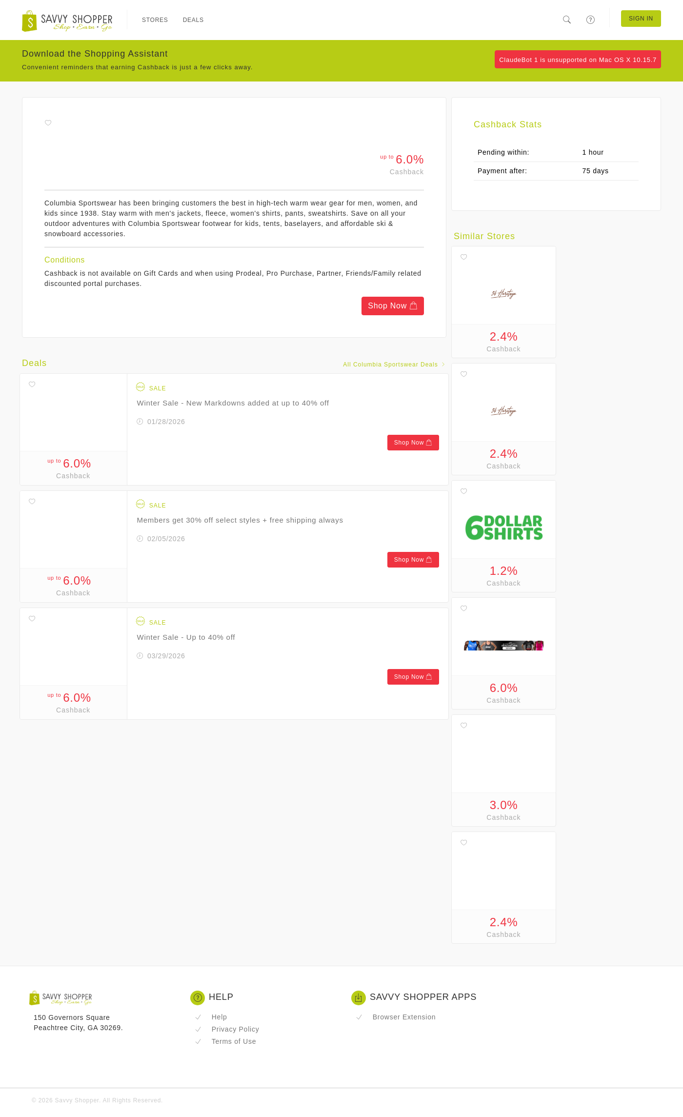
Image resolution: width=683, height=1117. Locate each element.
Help (211, 1017)
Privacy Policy (227, 1029)
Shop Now (393, 306)
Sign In (641, 18)
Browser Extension (396, 1017)
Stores (155, 20)
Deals (193, 20)
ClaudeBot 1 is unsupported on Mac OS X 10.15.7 (578, 59)
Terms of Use (225, 1041)
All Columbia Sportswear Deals (394, 364)
